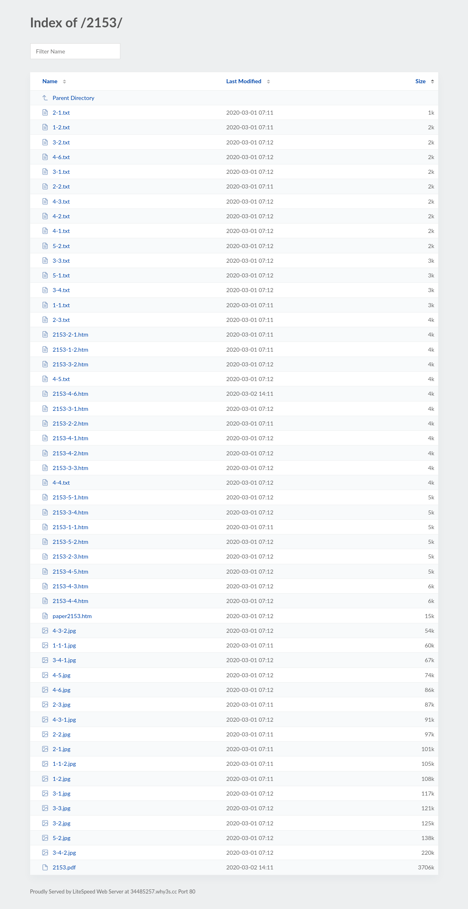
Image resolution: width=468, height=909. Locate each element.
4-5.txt (56, 378)
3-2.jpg (56, 823)
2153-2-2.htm (65, 423)
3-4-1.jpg (59, 659)
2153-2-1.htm (65, 334)
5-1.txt (56, 275)
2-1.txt (56, 112)
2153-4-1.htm (65, 438)
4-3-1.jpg (59, 719)
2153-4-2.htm (65, 453)
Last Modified (244, 81)
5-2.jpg (56, 837)
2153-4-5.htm (65, 571)
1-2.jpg (56, 778)
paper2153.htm (67, 615)
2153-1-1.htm (65, 526)
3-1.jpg (56, 793)
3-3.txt (56, 260)
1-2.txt (56, 127)
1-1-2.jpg (59, 763)
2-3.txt (56, 319)
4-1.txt (56, 230)
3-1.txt (56, 171)
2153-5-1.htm (65, 497)
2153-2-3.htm (65, 556)
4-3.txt (56, 201)
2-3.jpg (56, 704)
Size (420, 81)
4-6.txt (56, 156)
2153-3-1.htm (65, 408)
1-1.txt (56, 305)
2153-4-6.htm (65, 393)
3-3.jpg (56, 808)
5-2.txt (56, 245)
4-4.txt (56, 482)
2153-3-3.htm (65, 467)
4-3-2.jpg (59, 630)
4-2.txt (56, 216)
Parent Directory (68, 97)
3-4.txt (56, 289)
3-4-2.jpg (59, 852)
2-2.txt (56, 186)
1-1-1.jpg (59, 645)
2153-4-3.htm (65, 586)
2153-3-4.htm (65, 512)
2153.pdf (59, 867)
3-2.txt (56, 142)
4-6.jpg (56, 689)
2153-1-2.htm (65, 349)
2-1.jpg (56, 748)
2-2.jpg (56, 734)
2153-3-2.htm (65, 364)
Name (50, 81)
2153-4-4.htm (65, 600)
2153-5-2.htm (65, 541)
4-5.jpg (56, 675)
